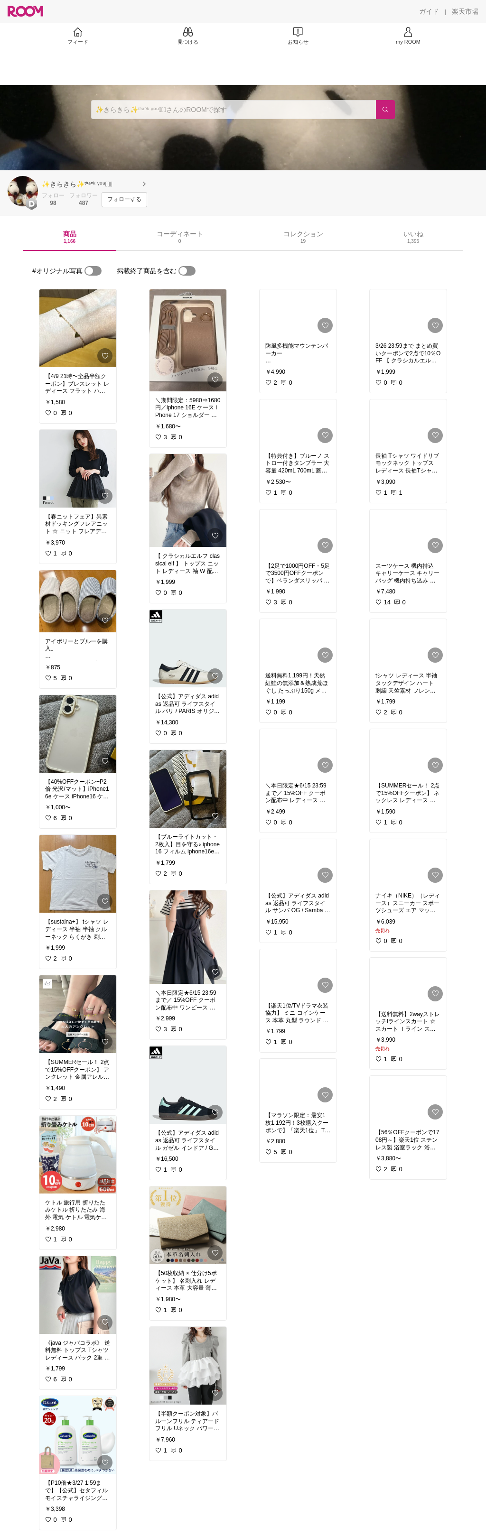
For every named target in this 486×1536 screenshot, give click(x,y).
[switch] (93, 271)
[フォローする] (124, 199)
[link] (77, 328)
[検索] (385, 109)
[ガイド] (429, 11)
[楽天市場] (465, 11)
